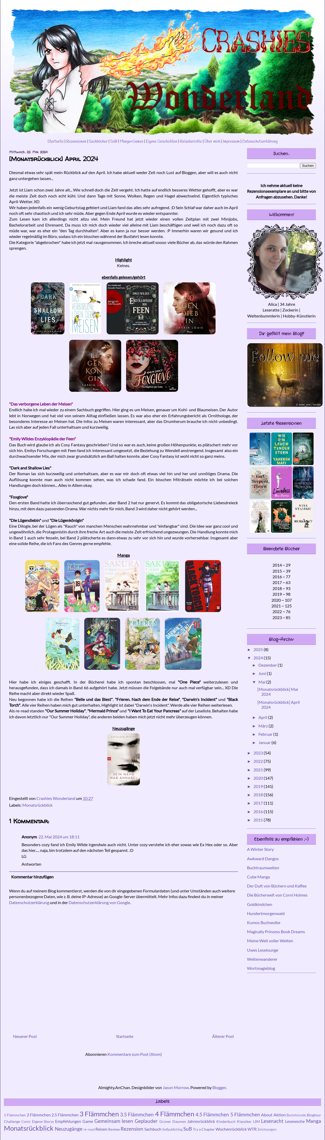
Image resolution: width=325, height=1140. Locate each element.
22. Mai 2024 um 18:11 (59, 836)
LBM (256, 1121)
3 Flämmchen (99, 1114)
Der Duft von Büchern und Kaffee (277, 885)
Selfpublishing (172, 1129)
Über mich (212, 141)
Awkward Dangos (263, 858)
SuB (113, 141)
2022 (259, 761)
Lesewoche (295, 1121)
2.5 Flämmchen (65, 1114)
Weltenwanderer (262, 959)
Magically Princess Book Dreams (276, 931)
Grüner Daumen (172, 1121)
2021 (259, 769)
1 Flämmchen (15, 1115)
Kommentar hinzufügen (32, 876)
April (263, 717)
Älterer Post (223, 1036)
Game (87, 1121)
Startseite (55, 141)
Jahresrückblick (201, 1121)
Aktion (280, 1114)
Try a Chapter (204, 1129)
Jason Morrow (176, 1087)
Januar (264, 742)
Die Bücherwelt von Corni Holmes (277, 894)
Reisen (101, 1128)
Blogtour (314, 1115)
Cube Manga (258, 876)
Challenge (12, 1121)
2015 (259, 819)
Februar (265, 734)
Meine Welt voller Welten (270, 940)
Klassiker (244, 1121)
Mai (262, 681)
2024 (259, 657)
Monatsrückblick (37, 805)
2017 (259, 802)
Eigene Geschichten (161, 141)
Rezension (132, 1129)
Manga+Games (131, 141)
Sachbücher (98, 141)
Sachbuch (152, 1128)
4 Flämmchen (174, 1114)
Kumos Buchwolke (263, 922)
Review (114, 1129)
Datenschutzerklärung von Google (99, 902)
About (266, 1114)
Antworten (31, 863)
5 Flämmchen (245, 1114)
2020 (259, 778)
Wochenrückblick (231, 1128)
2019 (259, 786)
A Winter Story (260, 849)
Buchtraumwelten (263, 867)
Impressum (231, 141)
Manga (313, 1121)
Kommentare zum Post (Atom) (134, 1054)
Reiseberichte (191, 141)
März (263, 725)
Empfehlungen (68, 1121)
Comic (26, 1121)
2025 (259, 649)
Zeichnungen (266, 1129)
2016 (259, 811)
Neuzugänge (68, 1129)
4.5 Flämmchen (212, 1114)
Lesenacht (272, 1121)
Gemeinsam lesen (113, 1121)
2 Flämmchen (39, 1114)
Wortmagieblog (261, 968)
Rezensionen (76, 141)
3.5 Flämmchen (137, 1114)
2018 (259, 794)
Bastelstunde (296, 1115)
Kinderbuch (226, 1121)
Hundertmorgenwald (266, 913)
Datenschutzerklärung (260, 141)
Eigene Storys (43, 1121)
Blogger (219, 1087)
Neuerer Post (25, 1036)
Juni (262, 673)
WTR (252, 1128)
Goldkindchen (259, 904)
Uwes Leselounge (262, 949)
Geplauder (146, 1121)
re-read (89, 1129)
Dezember (268, 664)
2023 (259, 752)
